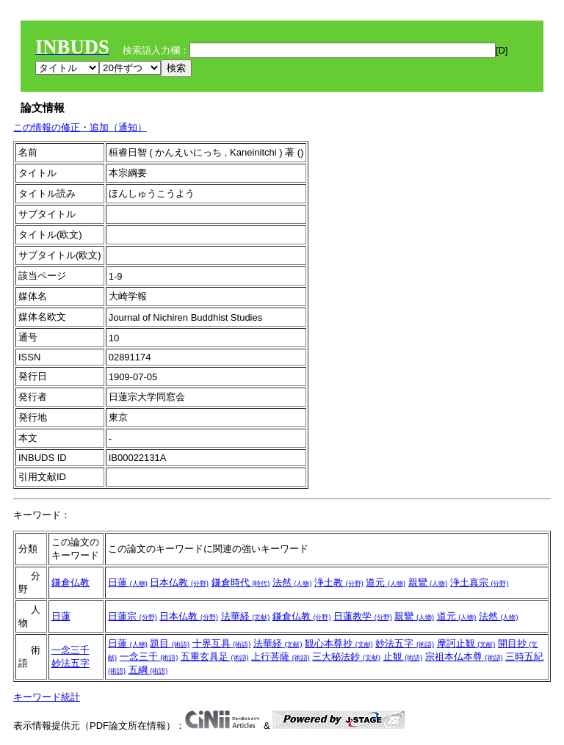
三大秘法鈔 (346, 656)
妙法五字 (70, 663)
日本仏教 (179, 582)
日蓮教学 (362, 616)
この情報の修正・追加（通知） (80, 127)
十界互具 (221, 643)
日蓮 (128, 582)
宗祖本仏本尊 (464, 656)
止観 (403, 656)
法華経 (245, 616)
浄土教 (339, 582)
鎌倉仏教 (70, 582)
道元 (385, 582)
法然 (292, 582)
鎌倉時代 (241, 582)
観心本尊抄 (339, 643)
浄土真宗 (479, 582)
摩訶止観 (466, 643)
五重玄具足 (215, 656)
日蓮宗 (132, 616)
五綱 (148, 669)
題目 (169, 643)
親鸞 (428, 582)
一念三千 (70, 649)
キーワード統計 (46, 696)
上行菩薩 (280, 656)
